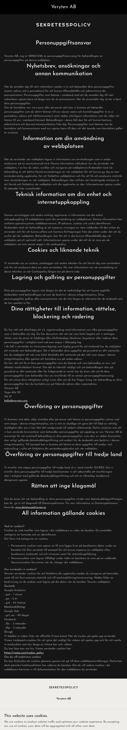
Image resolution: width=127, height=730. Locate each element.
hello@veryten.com (16, 400)
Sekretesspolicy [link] (63, 687)
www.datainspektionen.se (30, 507)
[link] (63, 7)
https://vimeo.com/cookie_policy (24, 652)
